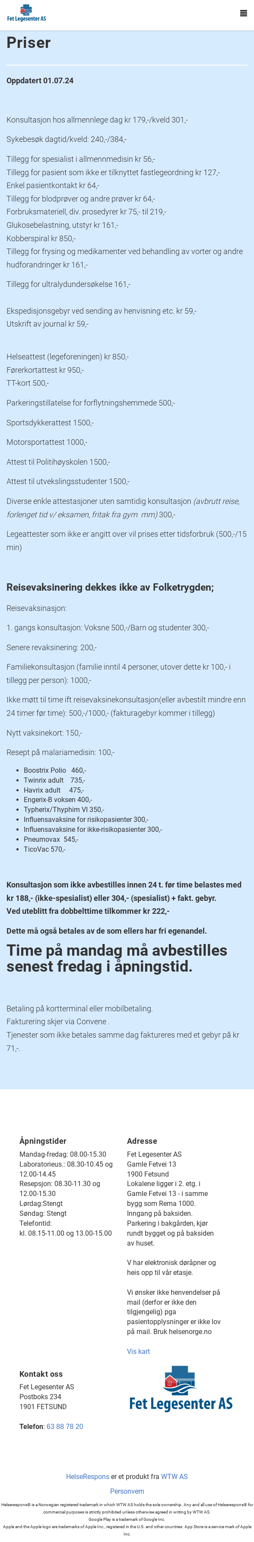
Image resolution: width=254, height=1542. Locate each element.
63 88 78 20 (65, 1426)
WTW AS (174, 1477)
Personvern (127, 1491)
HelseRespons (87, 1477)
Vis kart (138, 1351)
